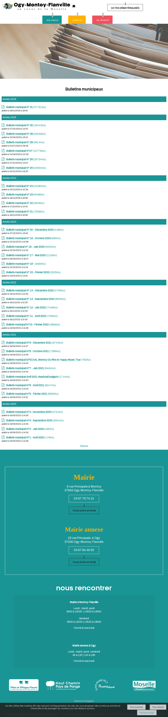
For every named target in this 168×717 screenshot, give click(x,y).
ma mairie (53, 20)
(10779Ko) (26, 150)
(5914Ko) (25, 142)
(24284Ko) (26, 186)
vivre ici (77, 20)
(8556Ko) (32, 393)
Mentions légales (84, 701)
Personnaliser (147, 712)
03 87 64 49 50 (84, 550)
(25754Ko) (26, 159)
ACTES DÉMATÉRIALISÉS (125, 8)
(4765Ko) (35, 290)
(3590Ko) (26, 263)
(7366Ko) (33, 351)
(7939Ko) (25, 211)
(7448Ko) (32, 307)
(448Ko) (35, 229)
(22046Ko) (26, 133)
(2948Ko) (25, 203)
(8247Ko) (31, 385)
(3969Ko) (33, 324)
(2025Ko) (33, 272)
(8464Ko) (31, 368)
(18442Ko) (26, 125)
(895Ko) (33, 238)
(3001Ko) (35, 420)
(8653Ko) (36, 299)
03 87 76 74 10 (84, 498)
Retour (84, 446)
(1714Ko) (38, 376)
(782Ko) (48, 359)
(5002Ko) (31, 246)
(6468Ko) (25, 194)
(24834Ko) (26, 167)
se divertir (103, 20)
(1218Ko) (31, 255)
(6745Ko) (34, 342)
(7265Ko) (32, 316)
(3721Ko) (34, 412)
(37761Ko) (26, 107)
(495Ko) (30, 429)
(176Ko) (30, 437)
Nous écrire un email (84, 510)
